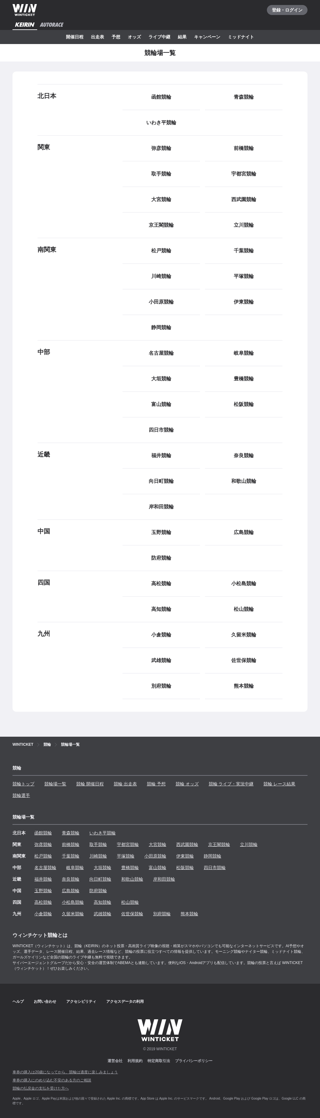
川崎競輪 (98, 855)
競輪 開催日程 (90, 783)
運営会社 (115, 1061)
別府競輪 (162, 913)
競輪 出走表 (125, 783)
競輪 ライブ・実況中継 (231, 783)
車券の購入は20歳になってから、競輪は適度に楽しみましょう (65, 1072)
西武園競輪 (187, 844)
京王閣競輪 (219, 844)
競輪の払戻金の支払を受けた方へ (40, 1088)
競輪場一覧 (55, 783)
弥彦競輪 (43, 844)
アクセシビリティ (81, 1001)
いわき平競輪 (102, 832)
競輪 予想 (156, 783)
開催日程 (74, 36)
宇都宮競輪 (128, 844)
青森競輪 (70, 832)
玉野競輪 (43, 890)
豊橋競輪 (130, 867)
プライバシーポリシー (193, 1061)
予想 (116, 36)
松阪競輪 (185, 867)
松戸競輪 (43, 855)
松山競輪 (130, 902)
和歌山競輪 (132, 879)
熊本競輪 (189, 913)
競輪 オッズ (187, 783)
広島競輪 (70, 890)
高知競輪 (102, 902)
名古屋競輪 (45, 867)
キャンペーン (207, 36)
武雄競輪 (102, 913)
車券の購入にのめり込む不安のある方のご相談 (51, 1080)
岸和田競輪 (164, 879)
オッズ (134, 36)
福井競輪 (43, 879)
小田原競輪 (155, 855)
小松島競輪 (73, 902)
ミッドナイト (241, 36)
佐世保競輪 (132, 913)
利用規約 (135, 1061)
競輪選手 (21, 795)
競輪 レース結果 (279, 783)
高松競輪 (43, 902)
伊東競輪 (185, 855)
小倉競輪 (43, 913)
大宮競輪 (157, 844)
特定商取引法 (159, 1061)
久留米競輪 (73, 913)
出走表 (97, 36)
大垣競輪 (102, 867)
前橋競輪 (70, 844)
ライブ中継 (159, 36)
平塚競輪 (125, 855)
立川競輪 (249, 844)
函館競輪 (43, 832)
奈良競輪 (70, 879)
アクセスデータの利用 (125, 1001)
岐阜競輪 (75, 867)
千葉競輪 (70, 855)
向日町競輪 (100, 879)
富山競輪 (157, 867)
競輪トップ (23, 783)
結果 (182, 36)
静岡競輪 (212, 855)
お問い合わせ (45, 1001)
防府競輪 (98, 890)
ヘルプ (18, 1001)
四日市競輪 (215, 867)
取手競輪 (98, 844)
